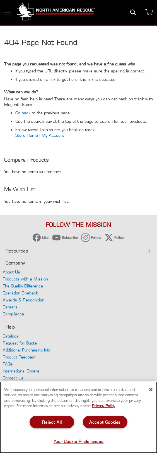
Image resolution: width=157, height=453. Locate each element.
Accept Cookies (105, 422)
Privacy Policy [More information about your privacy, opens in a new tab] (103, 406)
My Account (53, 135)
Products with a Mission (25, 279)
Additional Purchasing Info (26, 350)
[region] (78, 417)
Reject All (52, 422)
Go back (22, 112)
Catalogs (11, 336)
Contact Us (13, 378)
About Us (11, 272)
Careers (10, 307)
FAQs (8, 364)
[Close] (151, 389)
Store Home (26, 135)
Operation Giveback (20, 293)
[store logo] (56, 12)
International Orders (21, 371)
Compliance (13, 314)
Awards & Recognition (23, 300)
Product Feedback (19, 357)
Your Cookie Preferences (79, 441)
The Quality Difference (23, 286)
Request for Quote (20, 343)
